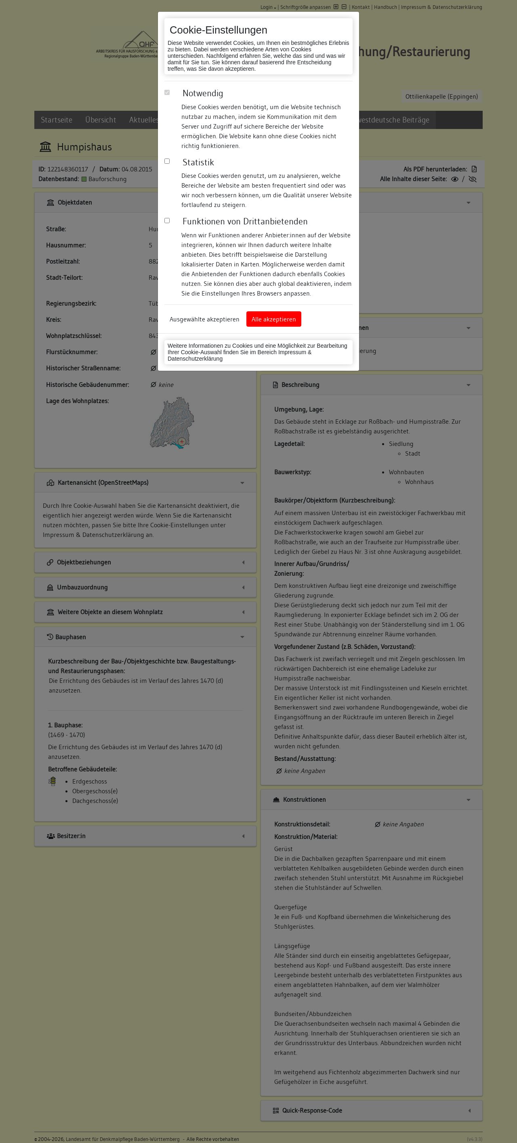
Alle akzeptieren (274, 319)
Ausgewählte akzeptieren (205, 319)
